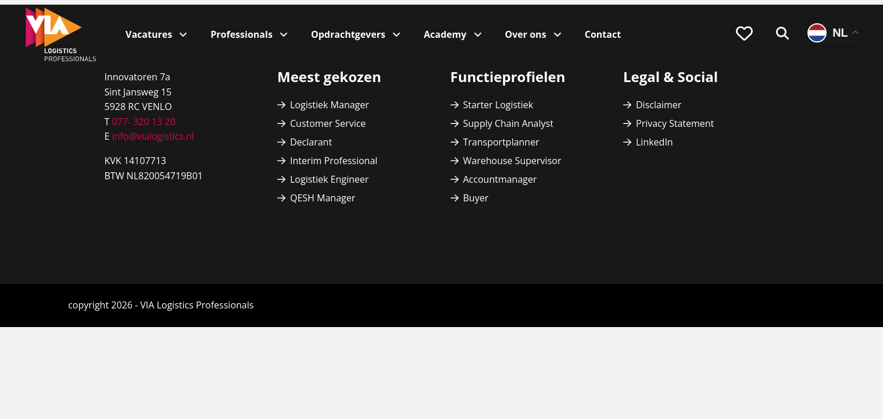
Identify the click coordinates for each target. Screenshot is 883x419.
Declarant (311, 142)
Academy (446, 34)
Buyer (476, 197)
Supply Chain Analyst (508, 123)
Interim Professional (333, 160)
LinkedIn (654, 142)
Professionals (242, 34)
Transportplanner (501, 142)
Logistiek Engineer (329, 179)
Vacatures (150, 34)
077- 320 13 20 (143, 121)
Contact (603, 34)
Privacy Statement (675, 123)
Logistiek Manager (329, 104)
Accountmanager (500, 179)
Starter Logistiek (498, 104)
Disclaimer (658, 104)
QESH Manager (322, 197)
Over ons (527, 34)
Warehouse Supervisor (512, 160)
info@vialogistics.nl (151, 136)
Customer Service (328, 123)
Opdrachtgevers (349, 34)
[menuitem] (744, 34)
